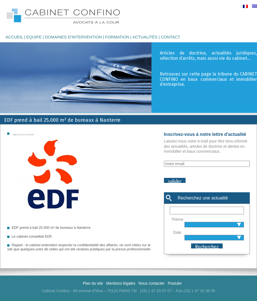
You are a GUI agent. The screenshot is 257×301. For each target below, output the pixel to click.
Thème (177, 219)
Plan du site (93, 283)
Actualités (145, 37)
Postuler (175, 283)
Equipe (34, 37)
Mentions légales (120, 283)
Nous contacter (151, 283)
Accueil (14, 37)
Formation (117, 37)
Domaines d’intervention (73, 37)
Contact (170, 37)
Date (177, 232)
